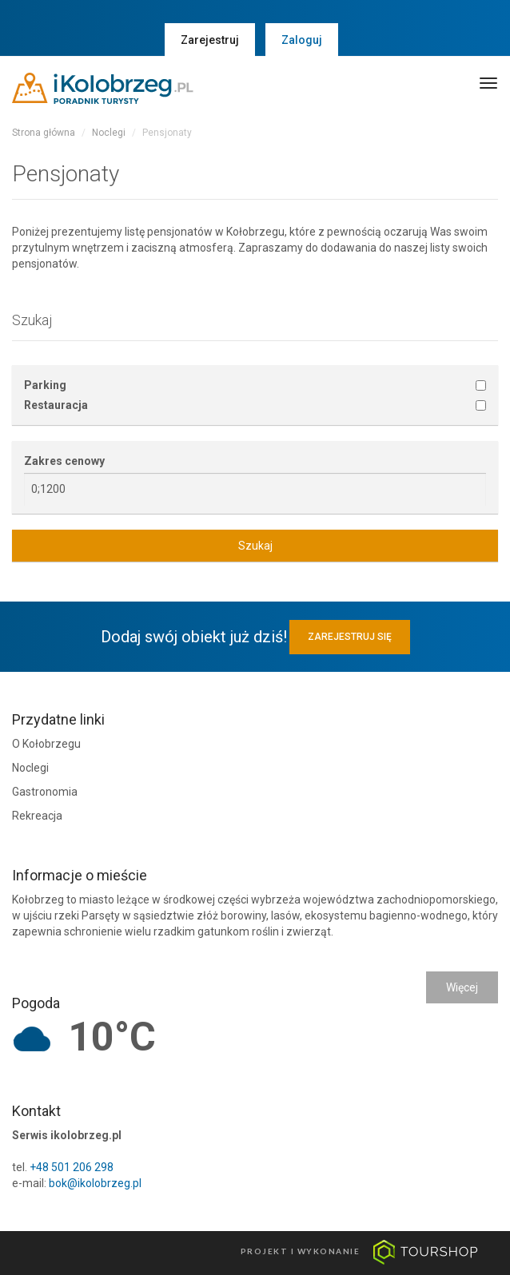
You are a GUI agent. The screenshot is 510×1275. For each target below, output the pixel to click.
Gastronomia (45, 791)
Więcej (462, 987)
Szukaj (255, 545)
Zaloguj (301, 40)
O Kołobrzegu (46, 743)
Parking (45, 385)
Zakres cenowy (64, 461)
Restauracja (56, 405)
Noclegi (109, 132)
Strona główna (43, 132)
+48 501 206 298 (72, 1167)
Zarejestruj (210, 40)
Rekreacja (37, 815)
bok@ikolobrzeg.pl (95, 1183)
